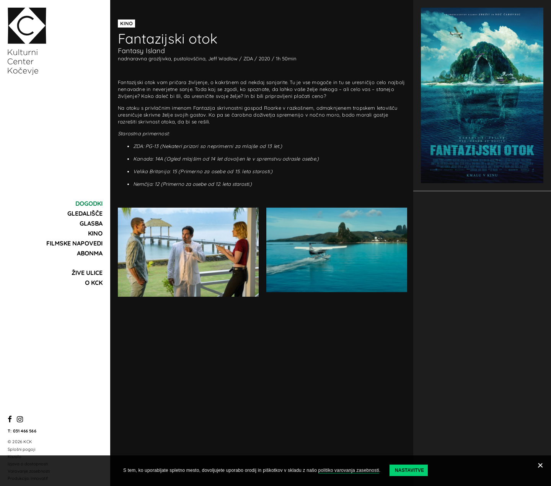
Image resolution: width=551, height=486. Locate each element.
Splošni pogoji (21, 449)
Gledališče (85, 213)
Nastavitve (409, 470)
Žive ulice (87, 272)
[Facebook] (10, 419)
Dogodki (89, 203)
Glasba (91, 223)
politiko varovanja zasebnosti (348, 470)
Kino (95, 233)
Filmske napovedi (74, 243)
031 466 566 (24, 431)
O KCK (94, 282)
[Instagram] (20, 419)
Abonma (90, 253)
